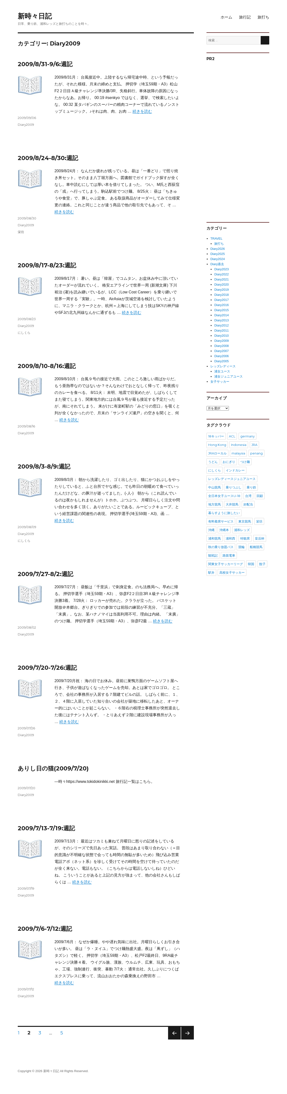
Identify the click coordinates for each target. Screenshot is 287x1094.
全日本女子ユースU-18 (224, 496)
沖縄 (211, 530)
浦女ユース (222, 371)
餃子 (262, 564)
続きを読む (142, 111)
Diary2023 (221, 269)
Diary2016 (221, 305)
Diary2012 (221, 325)
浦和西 (230, 538)
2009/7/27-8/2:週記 (45, 574)
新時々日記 (35, 16)
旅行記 (245, 17)
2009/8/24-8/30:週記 (48, 158)
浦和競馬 (214, 538)
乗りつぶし (234, 487)
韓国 (251, 564)
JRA (254, 445)
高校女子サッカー (232, 572)
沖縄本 (224, 530)
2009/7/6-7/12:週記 (45, 928)
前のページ (173, 1039)
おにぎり (229, 462)
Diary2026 (217, 249)
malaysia (238, 453)
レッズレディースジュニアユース (232, 479)
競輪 (241, 547)
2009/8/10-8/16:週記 (47, 366)
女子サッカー (219, 381)
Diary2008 (221, 346)
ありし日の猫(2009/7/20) (53, 768)
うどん (213, 462)
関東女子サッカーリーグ (225, 564)
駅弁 (211, 572)
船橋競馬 (256, 547)
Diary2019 (221, 289)
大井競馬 (232, 504)
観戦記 (213, 555)
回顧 (260, 496)
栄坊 (21, 232)
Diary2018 (221, 295)
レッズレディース (223, 366)
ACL (232, 436)
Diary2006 (221, 356)
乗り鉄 (251, 487)
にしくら (24, 333)
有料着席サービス (220, 521)
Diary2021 (221, 279)
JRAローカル (217, 453)
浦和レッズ (242, 530)
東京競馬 (244, 521)
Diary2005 (221, 361)
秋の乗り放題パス (220, 547)
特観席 (245, 538)
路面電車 (229, 555)
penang (256, 453)
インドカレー (235, 470)
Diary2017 (221, 300)
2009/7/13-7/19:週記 (46, 828)
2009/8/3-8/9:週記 (44, 466)
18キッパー (216, 436)
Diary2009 (26, 125)
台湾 (248, 496)
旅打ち (263, 17)
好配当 (248, 504)
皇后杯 (259, 538)
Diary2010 (221, 335)
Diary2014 (221, 315)
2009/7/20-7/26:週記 (47, 667)
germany (247, 436)
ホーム (226, 17)
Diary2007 (221, 351)
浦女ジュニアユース (228, 376)
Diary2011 (221, 330)
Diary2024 (217, 259)
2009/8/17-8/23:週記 (47, 265)
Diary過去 (217, 264)
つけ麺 (245, 462)
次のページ (186, 1039)
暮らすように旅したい (224, 513)
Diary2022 (221, 274)
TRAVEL (216, 238)
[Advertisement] (243, 140)
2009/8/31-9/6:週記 (45, 64)
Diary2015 (221, 310)
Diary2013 (221, 320)
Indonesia (238, 445)
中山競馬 (214, 487)
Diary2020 (221, 284)
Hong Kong (217, 445)
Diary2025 (217, 254)
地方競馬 (214, 504)
